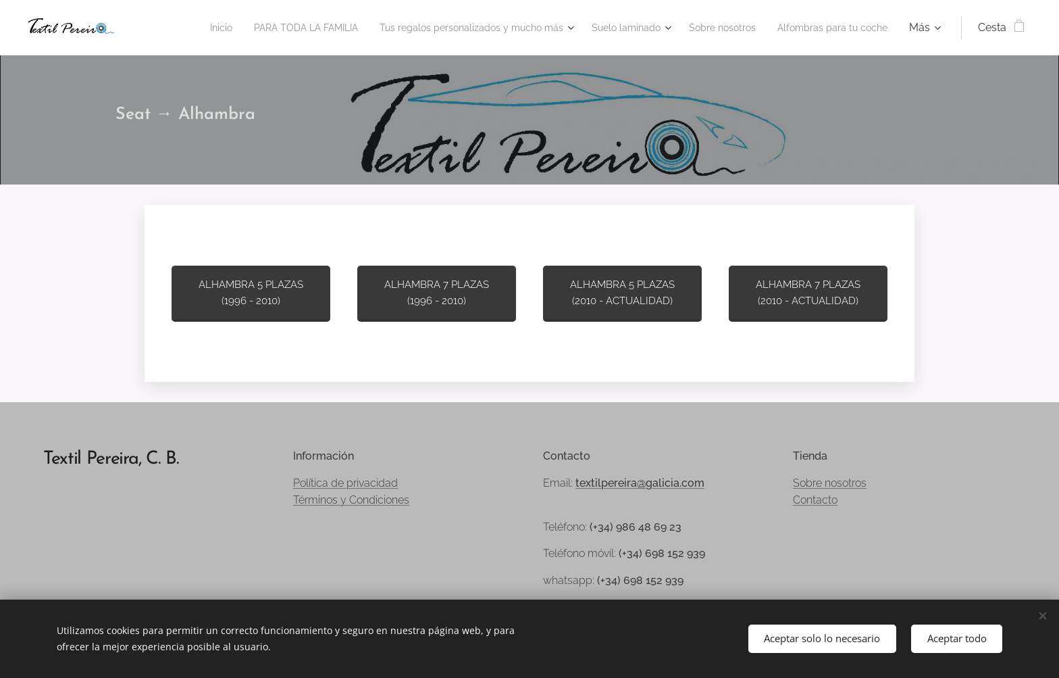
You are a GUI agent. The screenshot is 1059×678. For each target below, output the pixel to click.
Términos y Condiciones (351, 499)
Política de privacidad (345, 483)
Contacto (815, 499)
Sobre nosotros (830, 483)
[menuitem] (161, 28)
